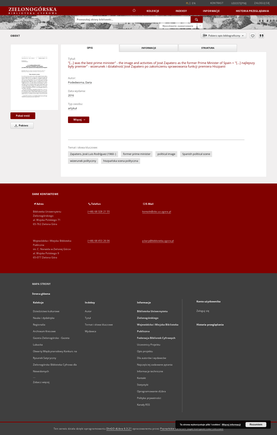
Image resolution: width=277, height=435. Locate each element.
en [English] (193, 3)
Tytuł (88, 318)
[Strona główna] (133, 10)
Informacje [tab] (148, 47)
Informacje (211, 11)
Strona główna (41, 293)
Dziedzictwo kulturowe (46, 311)
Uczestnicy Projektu (148, 344)
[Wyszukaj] (197, 19)
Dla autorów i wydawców (151, 358)
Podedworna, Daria (80, 82)
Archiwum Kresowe (44, 331)
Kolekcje (153, 11)
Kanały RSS (143, 404)
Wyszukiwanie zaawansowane (177, 25)
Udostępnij (239, 3)
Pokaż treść (23, 115)
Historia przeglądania (252, 11)
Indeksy (181, 11)
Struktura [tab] (207, 47)
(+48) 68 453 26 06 (99, 241)
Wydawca (90, 331)
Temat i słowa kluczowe (99, 324)
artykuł (72, 108)
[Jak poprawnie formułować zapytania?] (200, 25)
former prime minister (136, 154)
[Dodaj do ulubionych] (252, 35)
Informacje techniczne (150, 371)
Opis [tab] (90, 48)
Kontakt (141, 378)
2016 (71, 95)
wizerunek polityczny (83, 161)
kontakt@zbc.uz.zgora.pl (156, 211)
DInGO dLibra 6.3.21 (119, 428)
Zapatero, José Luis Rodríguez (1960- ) (93, 154)
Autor (88, 311)
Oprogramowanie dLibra (151, 391)
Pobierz (20, 125)
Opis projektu (145, 351)
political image (166, 154)
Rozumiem (256, 424)
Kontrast (216, 3)
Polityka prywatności (149, 398)
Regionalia (39, 324)
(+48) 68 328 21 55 (99, 211)
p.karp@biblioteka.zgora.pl (158, 241)
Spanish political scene (196, 154)
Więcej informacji (231, 424)
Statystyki (142, 384)
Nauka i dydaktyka (43, 318)
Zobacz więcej (41, 382)
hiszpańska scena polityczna (120, 161)
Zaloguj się (262, 3)
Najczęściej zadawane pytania (154, 364)
